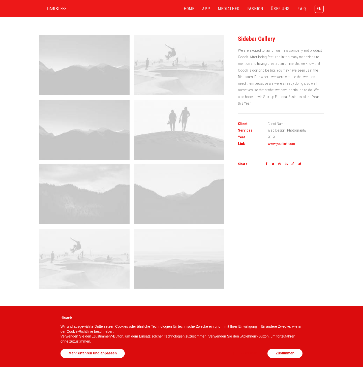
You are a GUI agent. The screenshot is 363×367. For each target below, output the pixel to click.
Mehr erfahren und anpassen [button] (93, 353)
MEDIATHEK (228, 8)
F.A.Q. (302, 8)
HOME (189, 8)
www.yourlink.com (281, 143)
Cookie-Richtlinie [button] (80, 331)
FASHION (255, 8)
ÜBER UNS (280, 8)
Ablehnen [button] (249, 353)
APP (206, 8)
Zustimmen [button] (285, 353)
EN (319, 8)
